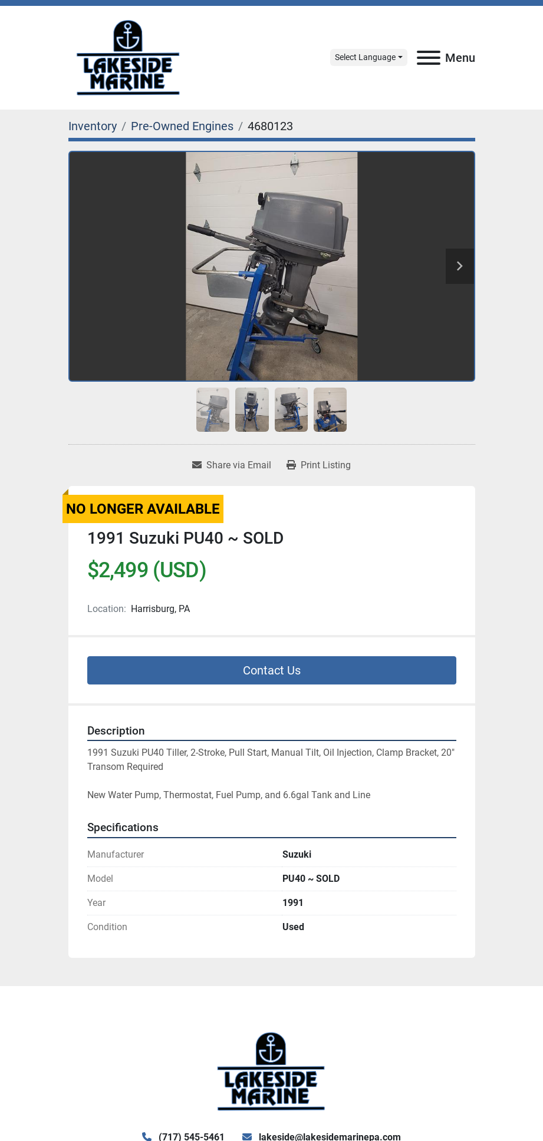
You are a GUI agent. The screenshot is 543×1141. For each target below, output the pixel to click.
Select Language (365, 57)
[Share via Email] (232, 465)
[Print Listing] (318, 465)
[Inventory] (92, 126)
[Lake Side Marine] (271, 1070)
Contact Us (272, 670)
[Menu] (428, 58)
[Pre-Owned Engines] (182, 126)
